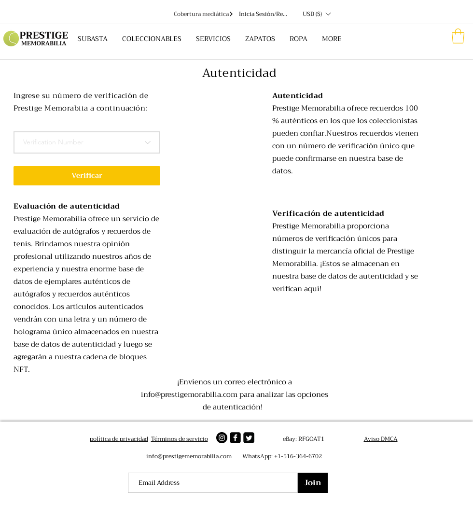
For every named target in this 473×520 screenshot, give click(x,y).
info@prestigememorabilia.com (189, 456)
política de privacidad (119, 439)
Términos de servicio (179, 439)
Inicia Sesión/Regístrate (264, 14)
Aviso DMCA (381, 439)
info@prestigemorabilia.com (189, 394)
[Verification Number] (87, 142)
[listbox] (316, 14)
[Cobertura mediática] (203, 14)
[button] (316, 14)
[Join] (313, 483)
